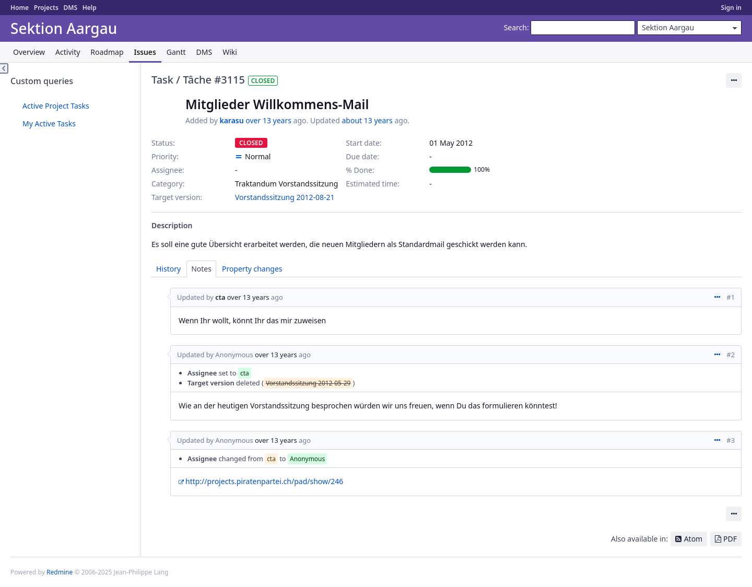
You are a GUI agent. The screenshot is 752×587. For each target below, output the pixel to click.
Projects (46, 7)
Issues (145, 52)
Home (19, 7)
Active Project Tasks (55, 106)
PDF (730, 539)
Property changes (252, 269)
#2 (730, 354)
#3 (730, 440)
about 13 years (367, 120)
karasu (231, 120)
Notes (201, 269)
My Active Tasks (49, 123)
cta (220, 297)
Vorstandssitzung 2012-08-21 (285, 197)
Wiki (229, 52)
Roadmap (106, 52)
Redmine (59, 572)
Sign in (731, 7)
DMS (70, 7)
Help (90, 7)
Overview (29, 52)
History (168, 269)
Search (515, 27)
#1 (730, 297)
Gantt (176, 52)
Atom (693, 539)
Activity (67, 52)
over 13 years (268, 120)
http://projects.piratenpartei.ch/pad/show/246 (264, 481)
